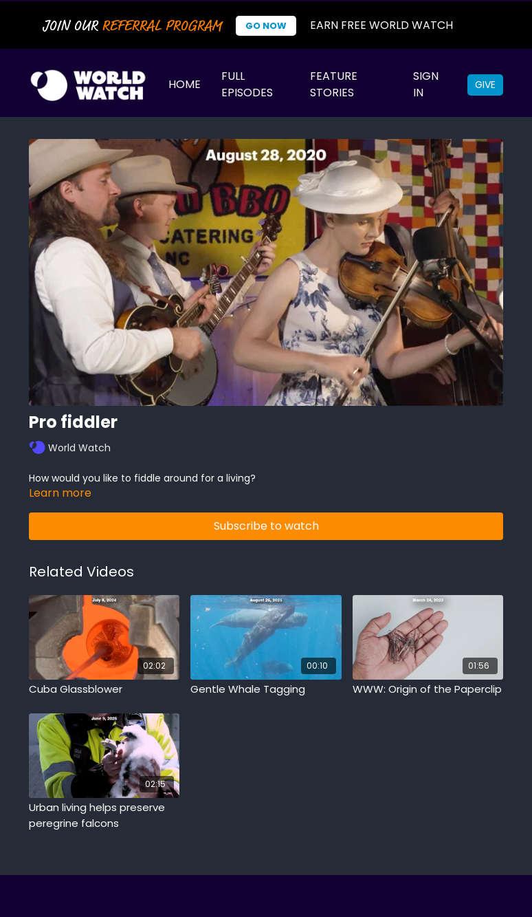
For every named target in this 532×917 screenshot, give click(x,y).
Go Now (266, 25)
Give (485, 84)
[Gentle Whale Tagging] (265, 690)
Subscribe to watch (266, 526)
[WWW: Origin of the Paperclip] (428, 690)
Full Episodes (247, 84)
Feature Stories (333, 84)
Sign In (426, 84)
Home (184, 84)
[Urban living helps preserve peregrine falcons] (104, 815)
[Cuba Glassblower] (104, 690)
